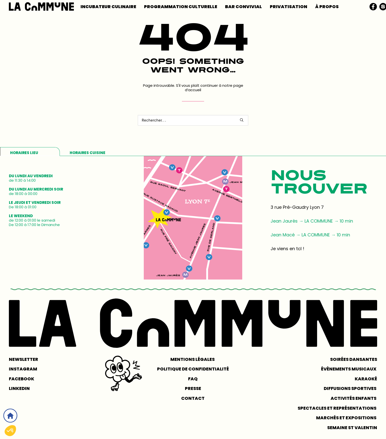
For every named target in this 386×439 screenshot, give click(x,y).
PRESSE (193, 388)
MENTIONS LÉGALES (192, 359)
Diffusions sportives (350, 388)
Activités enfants (354, 398)
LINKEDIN (19, 388)
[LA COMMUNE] (41, 6)
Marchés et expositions (346, 418)
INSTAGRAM (23, 369)
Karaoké (366, 379)
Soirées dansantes (353, 359)
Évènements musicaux (349, 369)
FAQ (193, 379)
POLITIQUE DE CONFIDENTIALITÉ (193, 369)
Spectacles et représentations (337, 408)
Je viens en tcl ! (287, 249)
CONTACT (193, 398)
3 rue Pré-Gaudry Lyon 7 (297, 207)
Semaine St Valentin (352, 427)
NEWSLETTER (23, 359)
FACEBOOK (21, 379)
